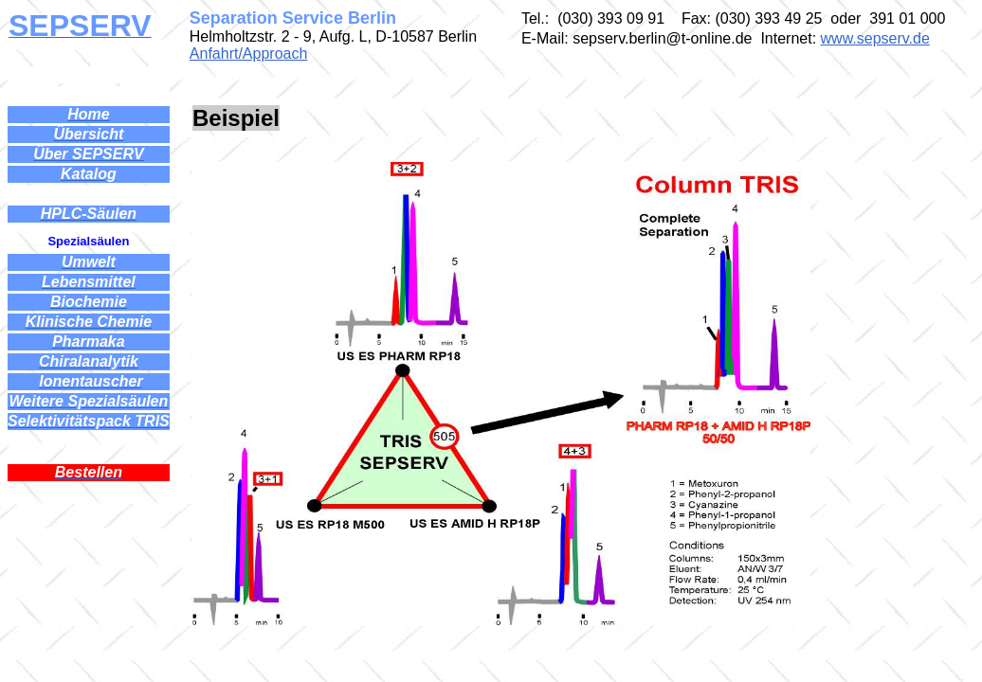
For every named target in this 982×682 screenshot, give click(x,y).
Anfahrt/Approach (249, 53)
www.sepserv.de (875, 38)
